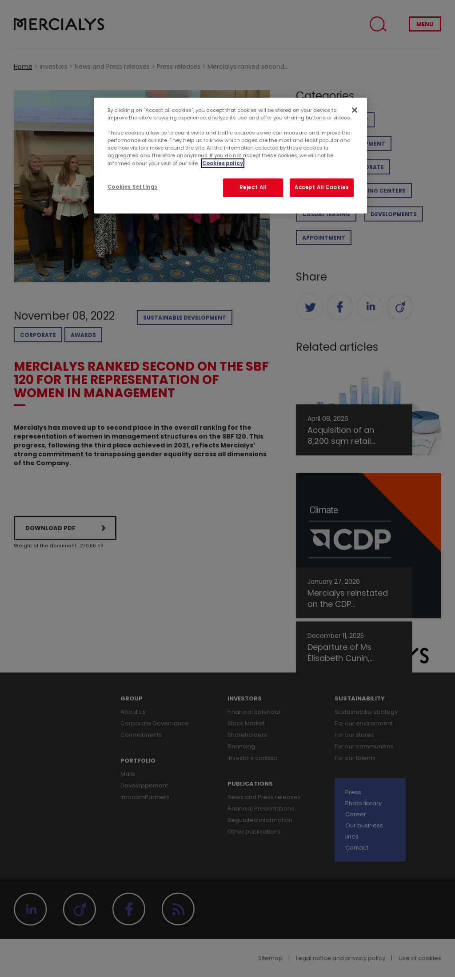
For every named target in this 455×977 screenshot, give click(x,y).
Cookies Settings (133, 186)
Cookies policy (222, 163)
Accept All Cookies (322, 187)
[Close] (354, 110)
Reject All (253, 187)
